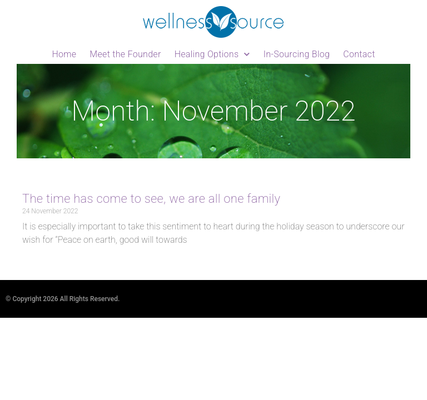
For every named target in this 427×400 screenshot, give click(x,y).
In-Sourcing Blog (297, 54)
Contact (359, 54)
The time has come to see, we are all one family (151, 199)
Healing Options (212, 54)
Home (64, 54)
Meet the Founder (125, 54)
